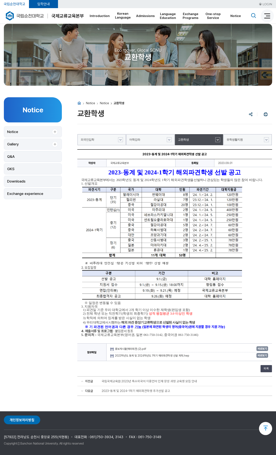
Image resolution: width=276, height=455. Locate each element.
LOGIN (265, 4)
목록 (266, 368)
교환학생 (183, 139)
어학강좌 (134, 139)
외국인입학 (87, 139)
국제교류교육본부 (67, 16)
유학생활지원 (235, 139)
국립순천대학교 (14, 4)
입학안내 (43, 4)
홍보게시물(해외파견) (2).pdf (131, 348)
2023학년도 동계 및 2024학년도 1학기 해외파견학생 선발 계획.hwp (152, 355)
